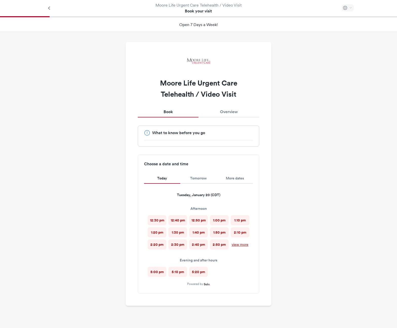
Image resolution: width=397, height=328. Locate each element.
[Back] (49, 8)
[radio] (157, 220)
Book (168, 111)
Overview (229, 111)
